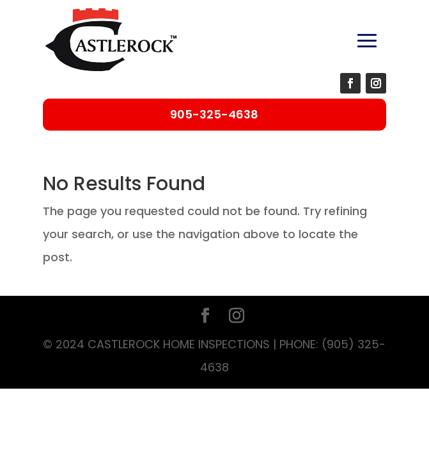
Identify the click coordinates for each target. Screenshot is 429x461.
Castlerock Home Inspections (179, 344)
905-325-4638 (214, 114)
